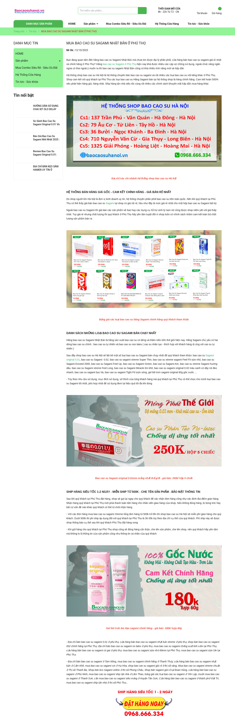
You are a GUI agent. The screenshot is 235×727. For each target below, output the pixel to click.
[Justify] (142, 10)
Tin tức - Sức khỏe (198, 23)
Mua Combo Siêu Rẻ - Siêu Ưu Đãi (126, 23)
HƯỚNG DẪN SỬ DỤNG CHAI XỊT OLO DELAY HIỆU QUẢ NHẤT (46, 109)
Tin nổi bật (24, 95)
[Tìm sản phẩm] (112, 10)
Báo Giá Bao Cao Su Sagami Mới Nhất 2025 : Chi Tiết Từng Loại (46, 139)
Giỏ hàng (216, 11)
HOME (72, 23)
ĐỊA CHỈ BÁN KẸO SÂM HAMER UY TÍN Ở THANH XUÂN (46, 170)
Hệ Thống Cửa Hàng (167, 23)
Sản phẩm (89, 23)
